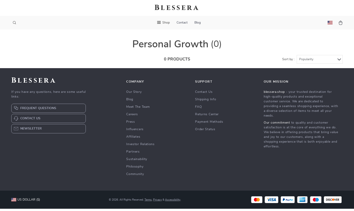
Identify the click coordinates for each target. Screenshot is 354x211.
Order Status (205, 131)
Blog (197, 22)
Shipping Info (205, 101)
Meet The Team (138, 109)
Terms (148, 202)
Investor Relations (140, 146)
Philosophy (134, 168)
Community (135, 176)
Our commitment (277, 125)
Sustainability (136, 161)
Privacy (157, 202)
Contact (182, 22)
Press (130, 124)
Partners (133, 154)
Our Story (134, 94)
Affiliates (133, 139)
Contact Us (203, 94)
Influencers (135, 131)
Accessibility (172, 202)
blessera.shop (274, 94)
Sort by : (288, 61)
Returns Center (207, 116)
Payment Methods (209, 124)
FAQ (198, 109)
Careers (132, 116)
